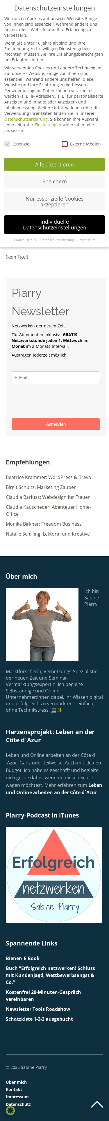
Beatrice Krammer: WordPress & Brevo (48, 477)
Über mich (16, 1082)
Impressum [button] (86, 240)
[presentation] (56, 401)
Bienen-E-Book (23, 958)
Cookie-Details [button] (25, 240)
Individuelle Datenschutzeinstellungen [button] (54, 224)
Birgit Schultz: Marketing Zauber (41, 487)
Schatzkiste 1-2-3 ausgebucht (39, 1019)
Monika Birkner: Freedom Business (44, 524)
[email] (56, 377)
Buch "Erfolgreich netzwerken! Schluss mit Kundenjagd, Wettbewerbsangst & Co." (50, 975)
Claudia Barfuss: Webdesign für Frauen (48, 497)
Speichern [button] (54, 181)
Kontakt (14, 1089)
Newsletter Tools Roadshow (38, 1009)
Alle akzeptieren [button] (54, 164)
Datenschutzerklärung (26, 119)
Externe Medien (81, 144)
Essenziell (18, 144)
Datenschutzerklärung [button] (57, 240)
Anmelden (56, 424)
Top (97, 1104)
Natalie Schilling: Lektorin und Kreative (48, 534)
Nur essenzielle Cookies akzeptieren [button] (55, 201)
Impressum (17, 1096)
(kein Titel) (17, 257)
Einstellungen (48, 124)
